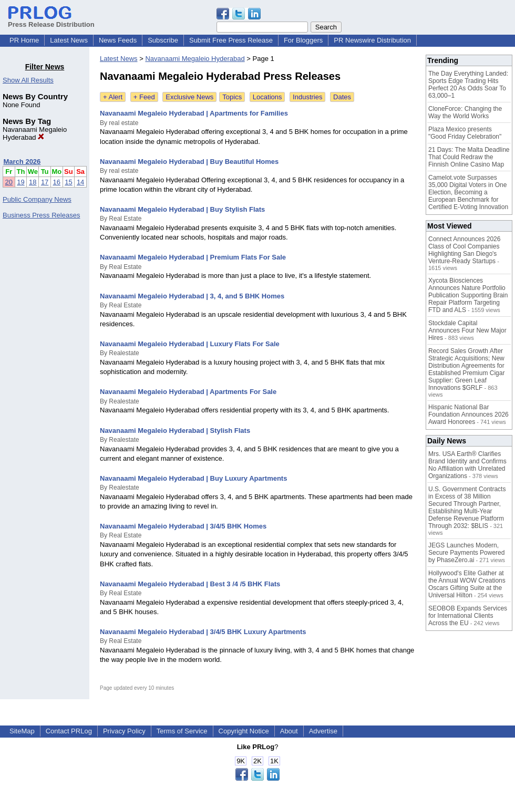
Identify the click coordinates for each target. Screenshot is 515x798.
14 (80, 182)
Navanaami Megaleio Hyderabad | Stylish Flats (175, 430)
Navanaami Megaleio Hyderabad (35, 133)
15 (68, 182)
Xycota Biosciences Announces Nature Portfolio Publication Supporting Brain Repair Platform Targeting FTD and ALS (468, 295)
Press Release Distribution (51, 20)
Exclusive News (189, 97)
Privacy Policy (124, 731)
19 (20, 182)
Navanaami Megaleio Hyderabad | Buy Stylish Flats (182, 209)
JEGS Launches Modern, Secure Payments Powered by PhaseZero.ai (466, 553)
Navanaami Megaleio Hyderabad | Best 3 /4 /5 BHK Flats (190, 584)
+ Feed (144, 97)
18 (32, 182)
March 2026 (22, 161)
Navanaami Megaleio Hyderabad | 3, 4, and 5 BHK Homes (192, 296)
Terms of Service (182, 731)
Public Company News (37, 199)
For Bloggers (303, 40)
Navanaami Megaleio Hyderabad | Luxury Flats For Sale (190, 344)
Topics (232, 97)
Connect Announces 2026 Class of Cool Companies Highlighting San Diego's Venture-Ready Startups (464, 250)
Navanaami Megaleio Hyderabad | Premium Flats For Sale (193, 257)
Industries (307, 97)
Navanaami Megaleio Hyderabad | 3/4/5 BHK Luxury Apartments (203, 632)
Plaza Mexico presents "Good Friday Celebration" (464, 133)
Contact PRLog (69, 731)
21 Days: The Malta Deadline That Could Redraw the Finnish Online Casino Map (469, 157)
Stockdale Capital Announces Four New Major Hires (467, 330)
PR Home (24, 40)
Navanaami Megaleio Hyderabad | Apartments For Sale (188, 392)
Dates (342, 97)
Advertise (323, 731)
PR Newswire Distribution (372, 40)
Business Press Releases (41, 215)
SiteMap (22, 731)
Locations (267, 97)
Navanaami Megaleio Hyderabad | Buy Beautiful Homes (189, 161)
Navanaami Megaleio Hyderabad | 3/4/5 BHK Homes (183, 526)
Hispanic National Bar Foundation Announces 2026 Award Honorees (468, 414)
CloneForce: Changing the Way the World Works (465, 112)
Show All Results (28, 80)
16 (56, 182)
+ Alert (112, 97)
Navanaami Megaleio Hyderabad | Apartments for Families (194, 113)
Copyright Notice (244, 731)
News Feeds (118, 40)
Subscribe (163, 40)
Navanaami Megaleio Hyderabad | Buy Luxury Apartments (193, 478)
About (289, 731)
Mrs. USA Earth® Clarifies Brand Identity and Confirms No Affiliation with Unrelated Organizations (467, 465)
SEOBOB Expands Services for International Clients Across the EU (467, 616)
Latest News (69, 40)
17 (44, 182)
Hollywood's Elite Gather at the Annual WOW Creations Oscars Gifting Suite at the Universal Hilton (467, 584)
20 (9, 182)
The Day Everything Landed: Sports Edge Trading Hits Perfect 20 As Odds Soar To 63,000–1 (468, 84)
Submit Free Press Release (231, 40)
